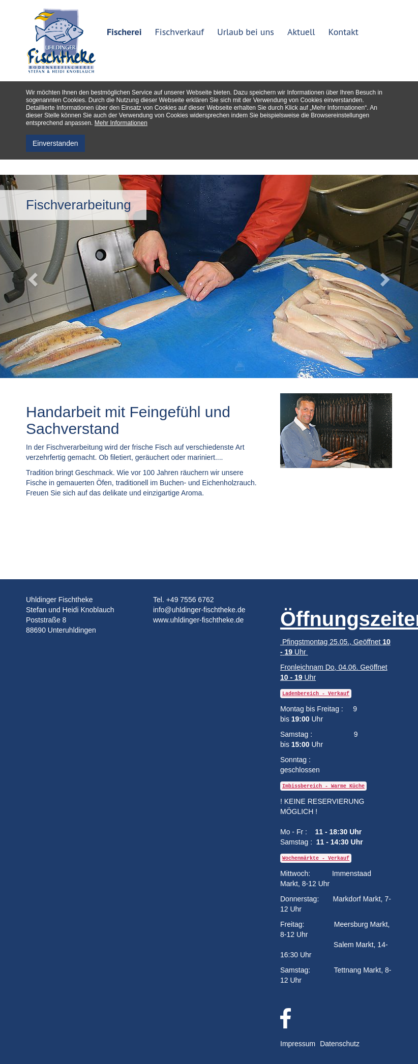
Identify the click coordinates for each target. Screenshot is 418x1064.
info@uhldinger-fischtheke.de (199, 610)
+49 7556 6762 (190, 600)
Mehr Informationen (121, 123)
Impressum (297, 1044)
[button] (31, 276)
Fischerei (124, 32)
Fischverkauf (179, 32)
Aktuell (301, 32)
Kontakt (344, 32)
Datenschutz (340, 1044)
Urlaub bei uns (245, 32)
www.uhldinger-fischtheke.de (198, 620)
